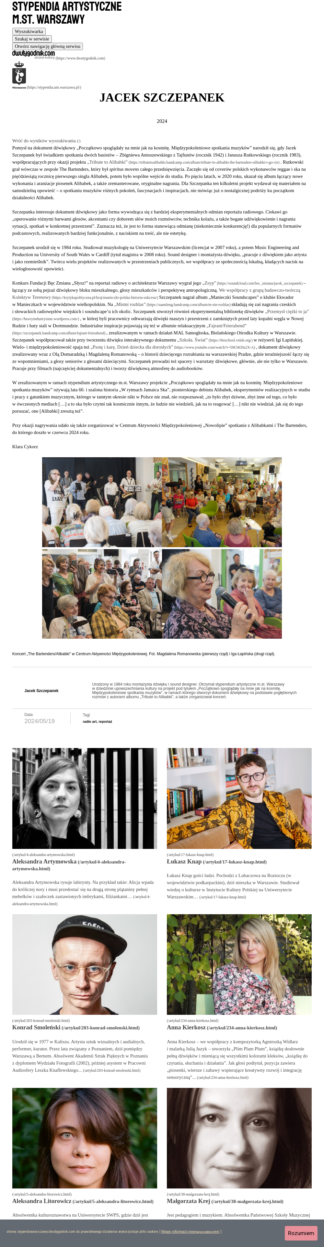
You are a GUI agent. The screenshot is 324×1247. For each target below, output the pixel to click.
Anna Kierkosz (186, 1027)
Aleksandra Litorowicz (42, 1201)
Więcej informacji (174, 1232)
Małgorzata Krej (188, 1201)
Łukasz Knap (184, 861)
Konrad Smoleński (36, 1027)
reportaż (105, 721)
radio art (90, 721)
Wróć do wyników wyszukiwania (44, 140)
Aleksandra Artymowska (44, 861)
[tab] (29, 31)
